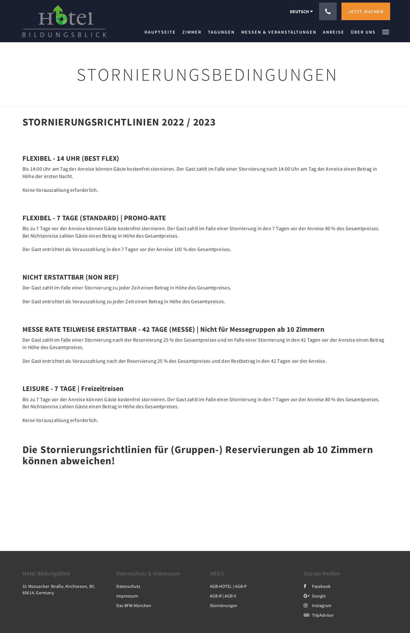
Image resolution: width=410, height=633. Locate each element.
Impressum (127, 596)
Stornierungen (223, 605)
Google (315, 596)
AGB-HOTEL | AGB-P (228, 586)
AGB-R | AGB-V (223, 596)
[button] (385, 31)
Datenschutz (128, 586)
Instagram (318, 605)
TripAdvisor (319, 615)
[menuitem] (161, 32)
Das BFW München (133, 605)
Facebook (317, 586)
